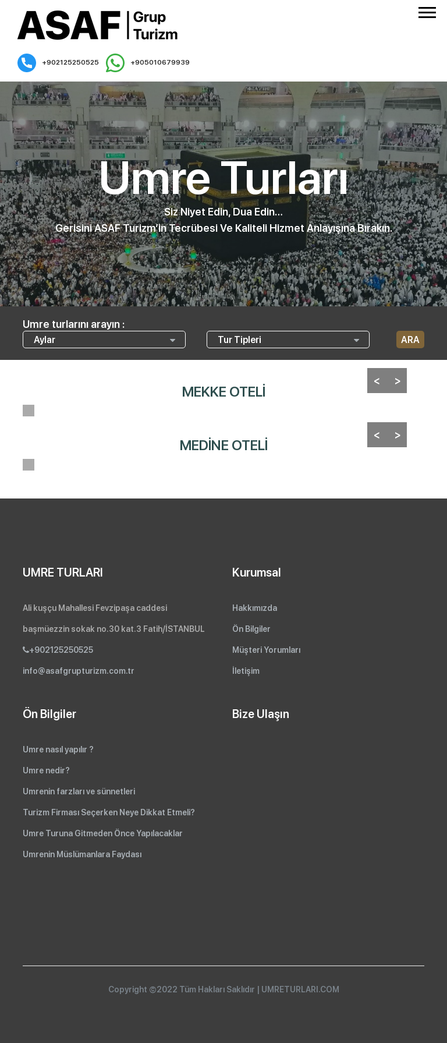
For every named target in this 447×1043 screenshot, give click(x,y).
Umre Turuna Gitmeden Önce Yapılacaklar (103, 833)
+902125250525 (58, 63)
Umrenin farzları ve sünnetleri (79, 791)
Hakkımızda (254, 608)
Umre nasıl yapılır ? (58, 749)
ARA (410, 339)
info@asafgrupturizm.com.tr (78, 671)
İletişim (246, 671)
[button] (426, 10)
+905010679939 (148, 63)
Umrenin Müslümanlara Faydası (82, 854)
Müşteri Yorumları (266, 650)
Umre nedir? (46, 770)
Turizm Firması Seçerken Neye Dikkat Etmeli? (109, 812)
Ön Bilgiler (251, 629)
